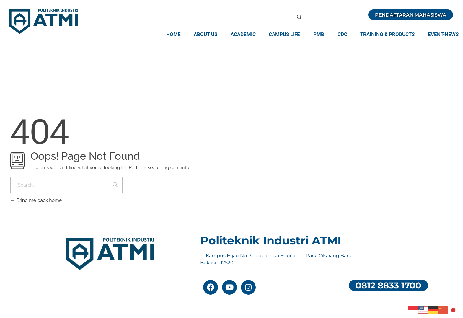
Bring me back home (36, 200)
